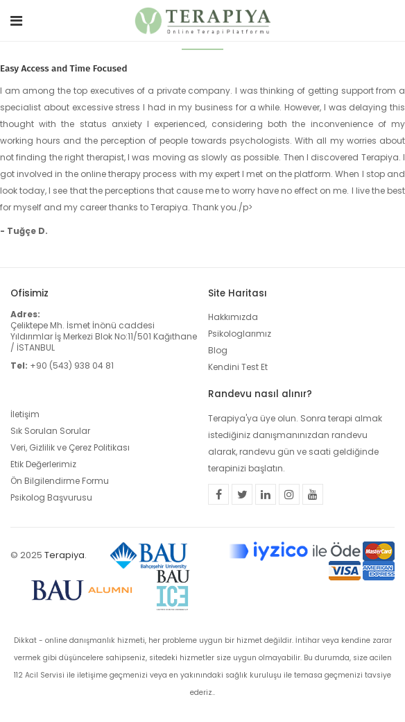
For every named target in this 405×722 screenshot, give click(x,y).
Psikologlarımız (239, 333)
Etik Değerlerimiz (43, 464)
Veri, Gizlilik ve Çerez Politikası (70, 447)
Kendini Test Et (238, 367)
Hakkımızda (233, 317)
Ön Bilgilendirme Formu (59, 481)
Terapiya (64, 555)
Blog (217, 350)
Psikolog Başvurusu (51, 497)
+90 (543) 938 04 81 (72, 365)
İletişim (25, 414)
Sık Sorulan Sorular (50, 431)
